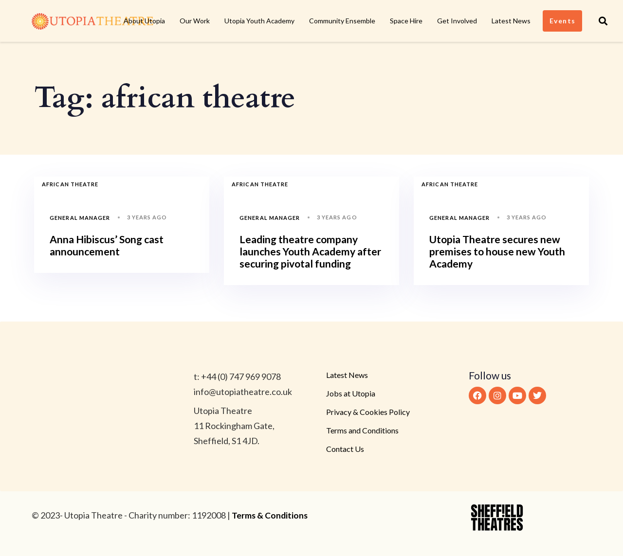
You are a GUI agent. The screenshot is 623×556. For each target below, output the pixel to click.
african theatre (70, 184)
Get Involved (457, 21)
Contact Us (345, 448)
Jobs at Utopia (350, 393)
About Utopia (144, 21)
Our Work (195, 21)
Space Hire (406, 21)
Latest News (511, 21)
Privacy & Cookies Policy (368, 411)
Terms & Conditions (270, 515)
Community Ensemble (342, 21)
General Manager (80, 218)
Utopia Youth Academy (259, 21)
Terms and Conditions (362, 430)
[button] (603, 21)
